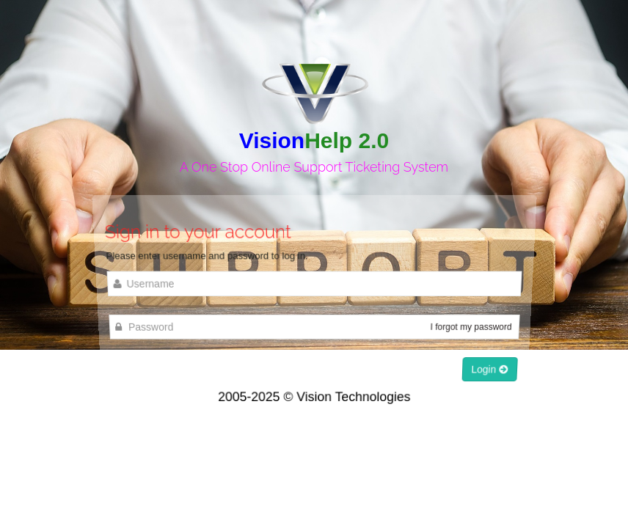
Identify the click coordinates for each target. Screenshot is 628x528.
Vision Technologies (353, 396)
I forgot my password (470, 327)
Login (488, 368)
